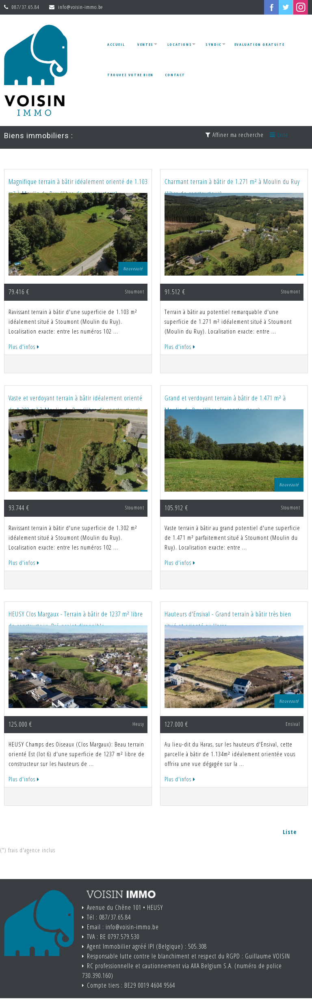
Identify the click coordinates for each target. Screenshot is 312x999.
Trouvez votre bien (130, 74)
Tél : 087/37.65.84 (109, 917)
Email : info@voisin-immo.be (123, 926)
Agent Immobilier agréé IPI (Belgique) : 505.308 (147, 946)
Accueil (116, 44)
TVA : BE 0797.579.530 (113, 936)
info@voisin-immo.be (80, 7)
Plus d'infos (24, 347)
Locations (179, 44)
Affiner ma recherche (235, 134)
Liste (279, 134)
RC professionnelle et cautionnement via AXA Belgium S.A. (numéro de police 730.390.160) (182, 970)
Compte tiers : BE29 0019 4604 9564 (131, 985)
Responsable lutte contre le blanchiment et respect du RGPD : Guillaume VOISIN (188, 956)
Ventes (145, 44)
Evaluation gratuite (259, 44)
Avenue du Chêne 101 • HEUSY (125, 907)
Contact (175, 74)
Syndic (214, 44)
